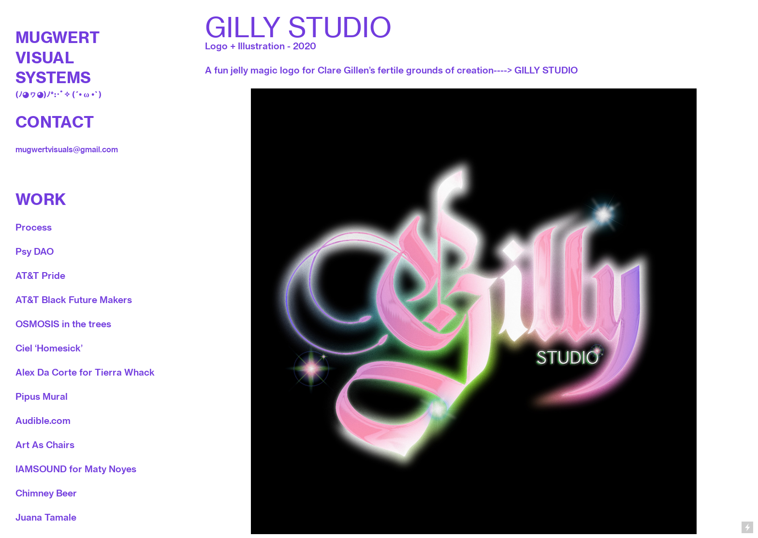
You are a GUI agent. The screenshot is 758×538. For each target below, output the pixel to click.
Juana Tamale (45, 517)
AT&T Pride (40, 275)
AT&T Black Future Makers (73, 299)
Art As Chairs (44, 445)
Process (33, 227)
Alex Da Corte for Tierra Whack (85, 372)
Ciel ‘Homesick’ (49, 348)
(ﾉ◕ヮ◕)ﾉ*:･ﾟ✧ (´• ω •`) (58, 94)
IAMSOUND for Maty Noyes (75, 469)
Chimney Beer (46, 493)
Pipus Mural (41, 396)
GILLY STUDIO (546, 70)
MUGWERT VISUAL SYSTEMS (57, 57)
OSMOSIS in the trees (63, 324)
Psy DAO (34, 251)
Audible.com (43, 420)
